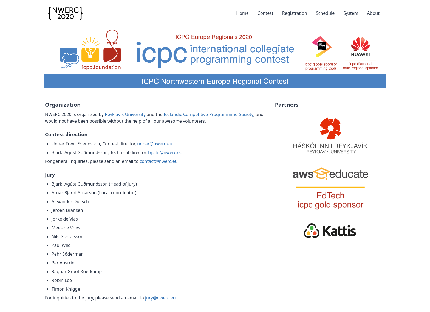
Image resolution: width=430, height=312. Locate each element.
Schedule (325, 13)
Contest (265, 13)
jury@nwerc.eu (160, 298)
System (350, 13)
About (373, 13)
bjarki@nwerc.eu (165, 152)
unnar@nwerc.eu (154, 144)
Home (242, 13)
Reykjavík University (125, 114)
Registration (294, 13)
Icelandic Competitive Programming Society (208, 114)
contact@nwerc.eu (159, 161)
